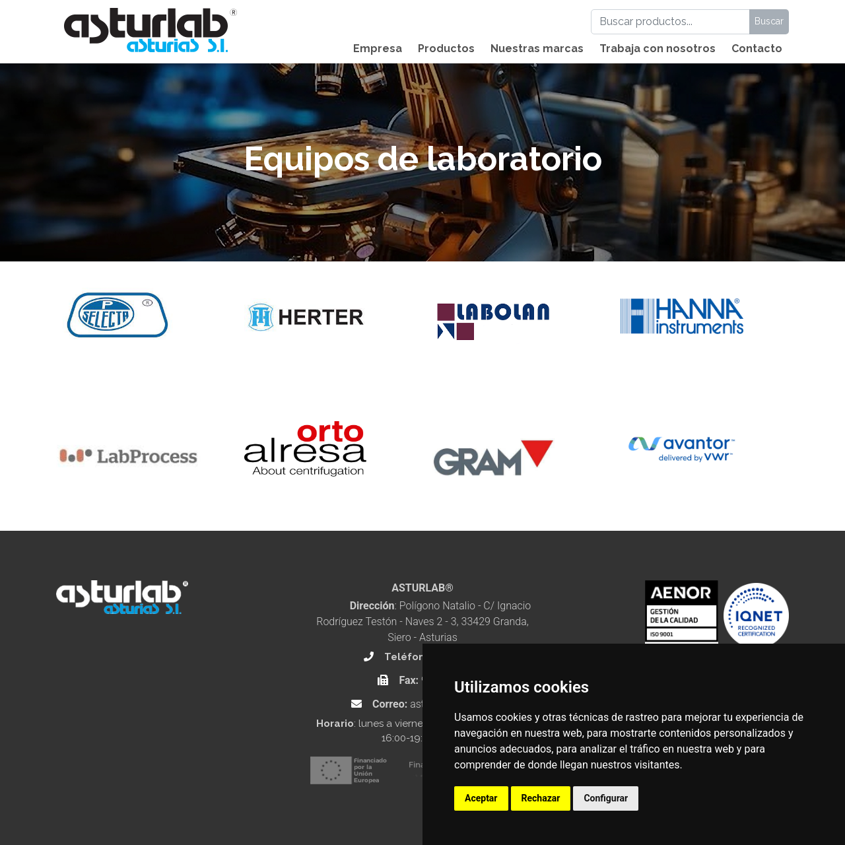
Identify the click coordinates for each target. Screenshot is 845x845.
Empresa (377, 48)
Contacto (756, 48)
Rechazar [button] (541, 798)
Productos (446, 48)
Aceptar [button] (481, 798)
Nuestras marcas (537, 48)
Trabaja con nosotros (657, 48)
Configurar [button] (606, 798)
